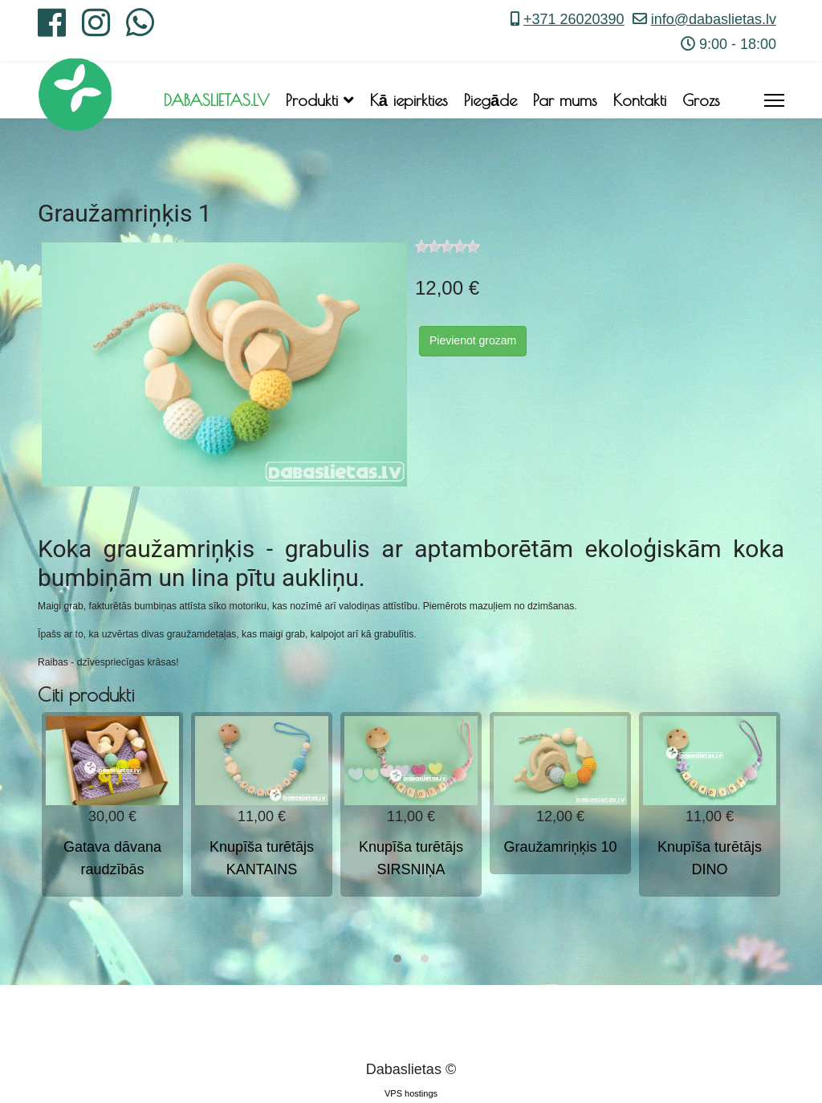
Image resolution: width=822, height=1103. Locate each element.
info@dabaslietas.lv (713, 19)
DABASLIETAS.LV (217, 100)
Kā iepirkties (409, 100)
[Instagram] (96, 29)
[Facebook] (52, 29)
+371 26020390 (574, 19)
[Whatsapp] (140, 29)
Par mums (565, 100)
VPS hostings (411, 1093)
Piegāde (490, 100)
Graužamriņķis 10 (559, 847)
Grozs (701, 100)
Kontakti (639, 100)
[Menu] (774, 100)
